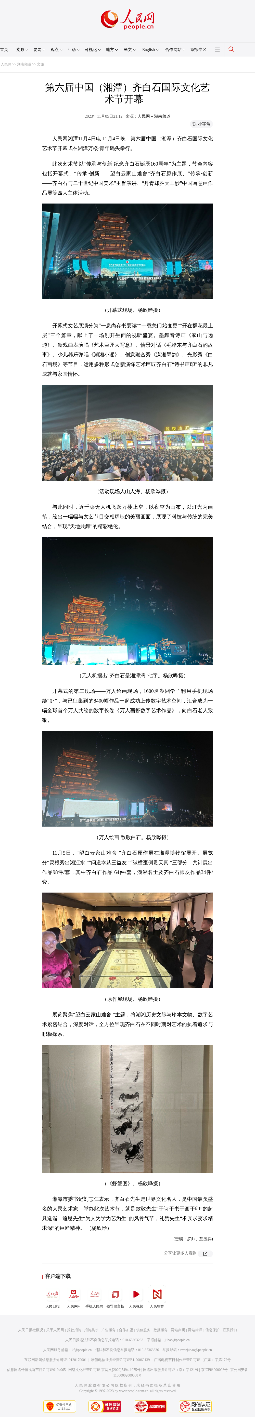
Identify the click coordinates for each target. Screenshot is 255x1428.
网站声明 (178, 1330)
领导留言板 (115, 1296)
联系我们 (230, 1330)
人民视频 (136, 1296)
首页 (4, 49)
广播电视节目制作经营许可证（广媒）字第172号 (192, 1360)
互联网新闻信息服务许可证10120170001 (55, 1360)
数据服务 (161, 1330)
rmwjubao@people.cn (196, 1350)
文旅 (40, 64)
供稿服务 (143, 1330)
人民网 (6, 64)
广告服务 (108, 1330)
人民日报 (52, 1296)
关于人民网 (55, 1330)
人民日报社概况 (30, 1330)
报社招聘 (74, 1330)
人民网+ (73, 1296)
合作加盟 (126, 1330)
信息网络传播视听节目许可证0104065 (36, 1370)
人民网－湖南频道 (154, 116)
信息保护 (212, 1330)
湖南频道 (24, 64)
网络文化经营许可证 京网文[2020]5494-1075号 (104, 1370)
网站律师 (195, 1330)
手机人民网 (94, 1296)
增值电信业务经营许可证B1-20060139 (120, 1360)
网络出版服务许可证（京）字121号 (170, 1370)
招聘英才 (91, 1330)
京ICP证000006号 (214, 1370)
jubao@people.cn (177, 1340)
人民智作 (157, 1296)
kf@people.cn (82, 1350)
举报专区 (198, 49)
